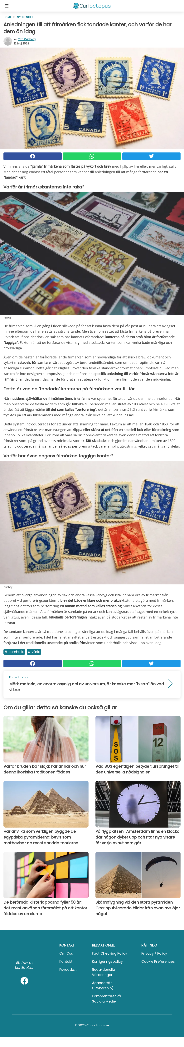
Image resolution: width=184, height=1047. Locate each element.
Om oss (66, 953)
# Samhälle (14, 651)
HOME (7, 17)
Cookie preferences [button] (158, 961)
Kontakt (65, 961)
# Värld (34, 651)
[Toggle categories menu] (6, 6)
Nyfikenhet (25, 17)
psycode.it (68, 969)
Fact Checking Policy (109, 953)
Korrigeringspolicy (107, 961)
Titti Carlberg (27, 39)
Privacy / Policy (154, 953)
